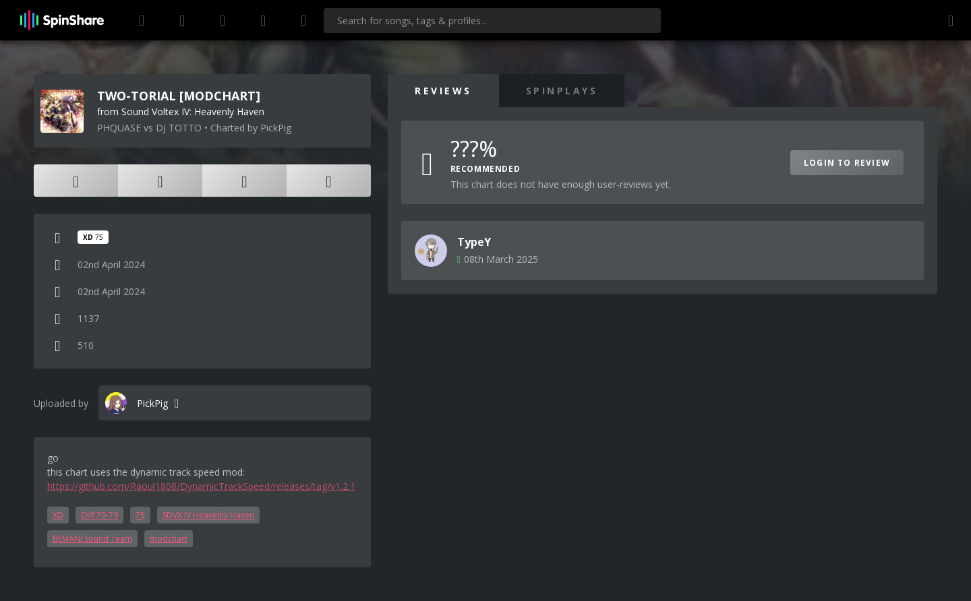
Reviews (443, 90)
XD (58, 515)
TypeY (474, 241)
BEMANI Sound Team (92, 538)
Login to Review (847, 162)
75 (140, 515)
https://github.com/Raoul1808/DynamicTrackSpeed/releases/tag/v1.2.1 (201, 486)
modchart (168, 538)
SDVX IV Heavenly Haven (208, 515)
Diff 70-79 (99, 515)
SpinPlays (562, 90)
